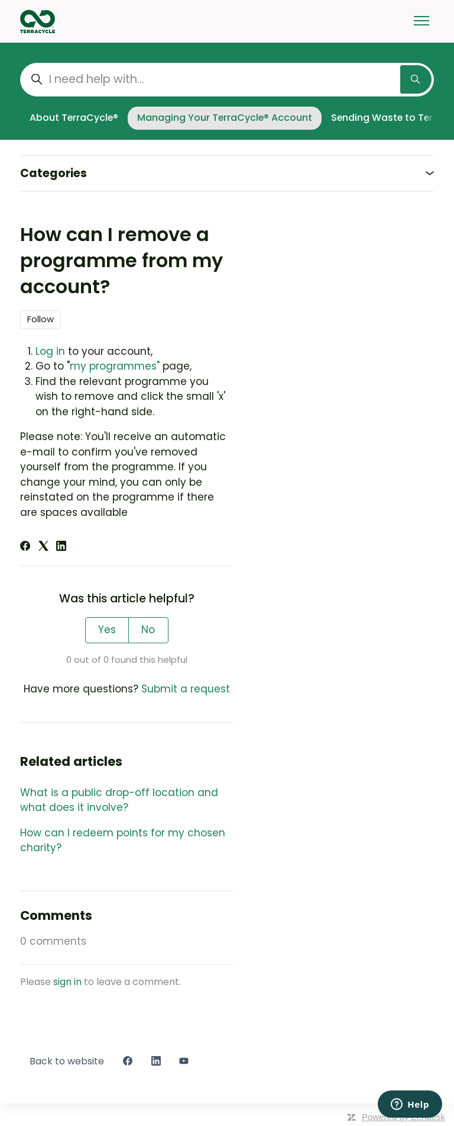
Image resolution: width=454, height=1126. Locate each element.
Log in (50, 351)
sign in (67, 982)
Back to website (67, 1061)
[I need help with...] (227, 80)
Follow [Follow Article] (40, 319)
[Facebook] (25, 547)
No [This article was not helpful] (148, 630)
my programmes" (116, 366)
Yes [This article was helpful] (107, 630)
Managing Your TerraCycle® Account (224, 117)
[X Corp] (43, 547)
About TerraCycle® (74, 117)
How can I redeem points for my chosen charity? (122, 840)
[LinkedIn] (61, 547)
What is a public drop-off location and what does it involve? (119, 800)
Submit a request (185, 689)
